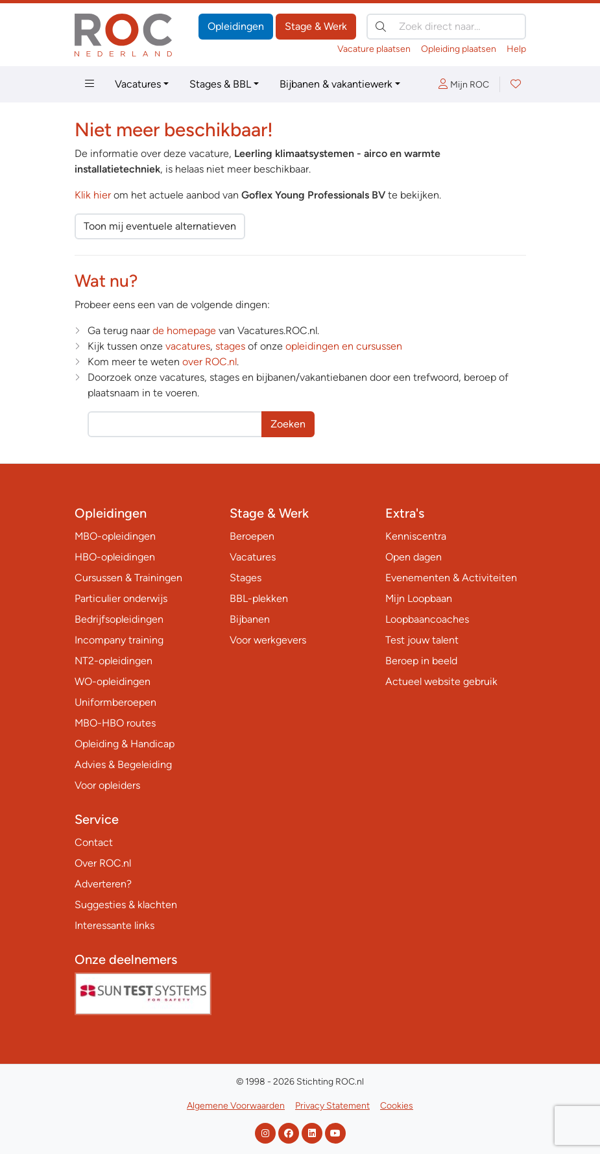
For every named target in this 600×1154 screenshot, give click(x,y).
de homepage (184, 330)
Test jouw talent (422, 640)
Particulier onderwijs (121, 598)
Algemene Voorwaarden (236, 1105)
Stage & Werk (316, 26)
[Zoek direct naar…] (446, 27)
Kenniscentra (415, 536)
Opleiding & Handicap (124, 744)
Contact (94, 842)
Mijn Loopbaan (418, 598)
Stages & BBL (220, 84)
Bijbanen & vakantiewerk (336, 84)
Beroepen (252, 536)
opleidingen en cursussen (343, 346)
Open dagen (413, 557)
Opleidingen (236, 26)
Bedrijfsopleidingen (119, 619)
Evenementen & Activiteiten (451, 577)
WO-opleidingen (112, 681)
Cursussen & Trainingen (128, 577)
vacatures (187, 346)
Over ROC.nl (103, 863)
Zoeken (288, 424)
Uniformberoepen (115, 702)
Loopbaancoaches (427, 619)
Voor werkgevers (268, 640)
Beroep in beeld (421, 661)
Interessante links (114, 925)
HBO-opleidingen (115, 557)
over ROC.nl (209, 361)
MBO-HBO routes (115, 723)
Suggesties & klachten (126, 904)
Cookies (396, 1105)
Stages (245, 577)
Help (516, 48)
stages (230, 346)
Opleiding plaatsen (458, 48)
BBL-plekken (259, 598)
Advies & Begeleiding (123, 764)
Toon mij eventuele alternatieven (160, 226)
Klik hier (93, 195)
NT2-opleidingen (113, 661)
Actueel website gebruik (441, 681)
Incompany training (119, 640)
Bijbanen (250, 619)
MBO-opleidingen (115, 536)
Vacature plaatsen (374, 48)
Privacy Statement (332, 1105)
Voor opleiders (107, 785)
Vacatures (138, 84)
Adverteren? (103, 884)
